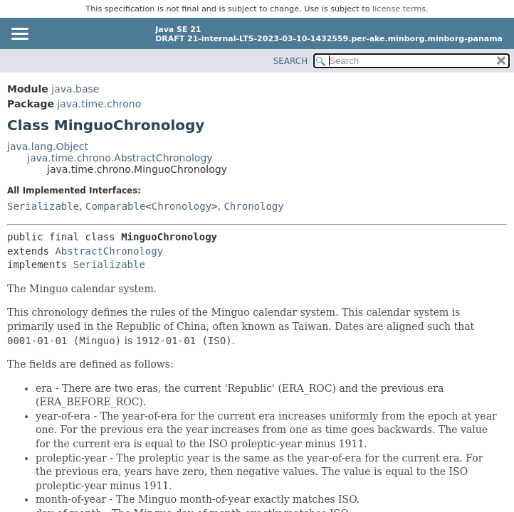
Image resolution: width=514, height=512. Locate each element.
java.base (75, 89)
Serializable (43, 206)
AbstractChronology (109, 251)
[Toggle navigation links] (19, 35)
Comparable (115, 206)
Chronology (181, 206)
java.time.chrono (99, 104)
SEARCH (290, 61)
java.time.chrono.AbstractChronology (120, 158)
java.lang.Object (47, 146)
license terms (399, 9)
